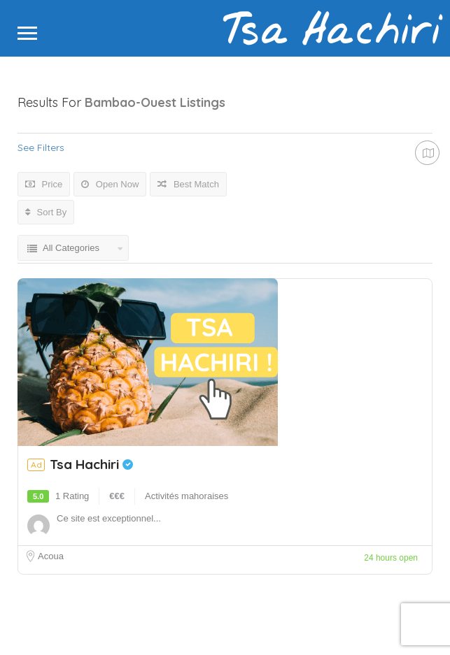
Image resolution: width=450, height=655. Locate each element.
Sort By (45, 212)
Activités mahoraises (186, 496)
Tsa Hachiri (91, 464)
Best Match (188, 184)
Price (43, 184)
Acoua (51, 556)
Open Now (110, 184)
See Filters (40, 147)
